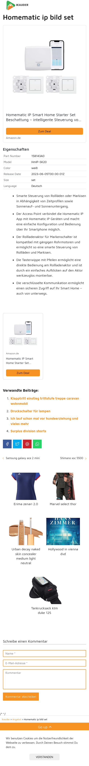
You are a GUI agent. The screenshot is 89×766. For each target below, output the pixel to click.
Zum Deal (44, 131)
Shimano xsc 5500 (71, 458)
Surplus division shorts (28, 431)
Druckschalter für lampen (30, 411)
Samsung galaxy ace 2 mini (23, 458)
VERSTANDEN (44, 757)
